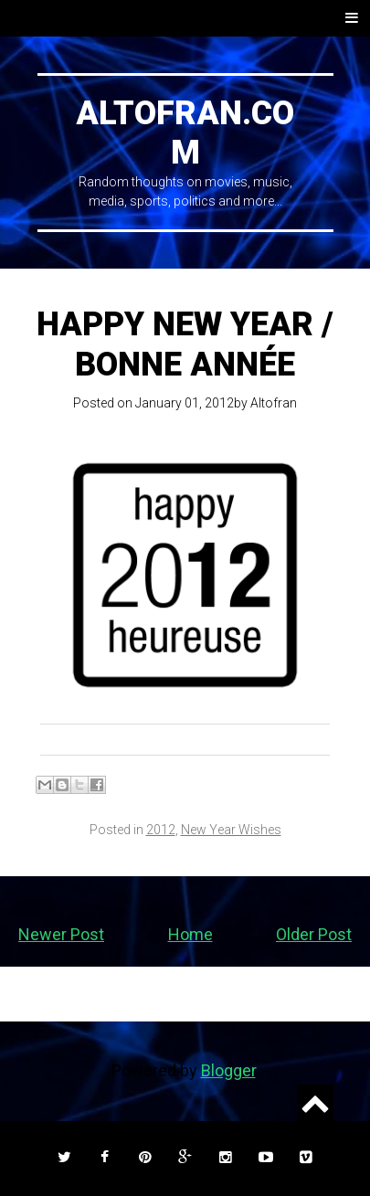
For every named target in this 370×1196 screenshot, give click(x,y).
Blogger (228, 1070)
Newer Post (61, 934)
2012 (160, 829)
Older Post (314, 934)
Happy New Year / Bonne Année (185, 344)
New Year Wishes (231, 829)
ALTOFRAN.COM (185, 133)
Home (190, 934)
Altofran (273, 403)
